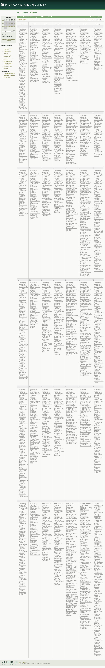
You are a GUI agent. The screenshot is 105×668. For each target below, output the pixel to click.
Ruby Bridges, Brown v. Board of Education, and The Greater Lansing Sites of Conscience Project (23, 58)
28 (12, 20)
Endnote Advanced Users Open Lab (58, 74)
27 (11, 20)
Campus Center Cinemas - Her (71, 442)
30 (4, 28)
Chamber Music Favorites (22, 439)
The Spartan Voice (84, 437)
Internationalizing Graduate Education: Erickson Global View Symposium (72, 318)
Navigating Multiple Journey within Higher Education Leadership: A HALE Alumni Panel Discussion (35, 440)
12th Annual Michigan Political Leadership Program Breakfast (84, 152)
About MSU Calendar (9, 73)
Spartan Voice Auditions (47, 331)
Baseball (97, 425)
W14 (3, 28)
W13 (3, 26)
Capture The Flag (98, 458)
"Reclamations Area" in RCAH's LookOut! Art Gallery (47, 541)
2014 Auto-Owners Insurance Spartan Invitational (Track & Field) (98, 556)
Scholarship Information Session (58, 85)
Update (9, 40)
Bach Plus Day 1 (71, 336)
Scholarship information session (58, 561)
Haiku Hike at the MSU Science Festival (98, 585)
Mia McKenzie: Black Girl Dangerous (59, 207)
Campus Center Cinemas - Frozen (71, 229)
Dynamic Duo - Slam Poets (98, 366)
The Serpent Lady (46, 340)
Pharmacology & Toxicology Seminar (59, 320)
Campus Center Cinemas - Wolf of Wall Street (71, 439)
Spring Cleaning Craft (59, 451)
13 (11, 23)
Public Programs (8, 63)
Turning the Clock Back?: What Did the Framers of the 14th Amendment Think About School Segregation (72, 213)
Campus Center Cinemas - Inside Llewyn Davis (72, 353)
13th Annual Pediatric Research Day (59, 316)
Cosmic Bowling (57, 92)
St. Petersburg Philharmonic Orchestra (34, 79)
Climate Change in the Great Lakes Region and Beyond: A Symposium (59, 550)
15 (14, 23)
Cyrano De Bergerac (22, 67)
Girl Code (97, 628)
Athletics (6, 53)
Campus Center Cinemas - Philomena (85, 598)
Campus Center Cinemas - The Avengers (22, 72)
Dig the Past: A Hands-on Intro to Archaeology (98, 321)
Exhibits (6, 59)
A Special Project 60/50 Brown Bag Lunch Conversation (35, 547)
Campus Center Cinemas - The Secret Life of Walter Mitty (71, 607)
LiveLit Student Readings (71, 333)
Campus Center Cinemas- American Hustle (85, 428)
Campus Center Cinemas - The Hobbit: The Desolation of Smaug (71, 347)
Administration (7, 51)
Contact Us (24, 662)
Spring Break (34, 157)
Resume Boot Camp (84, 553)
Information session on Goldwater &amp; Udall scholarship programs (46, 443)
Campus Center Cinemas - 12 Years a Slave (71, 224)
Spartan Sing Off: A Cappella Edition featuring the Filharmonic (72, 601)
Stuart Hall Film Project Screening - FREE (98, 246)
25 (8, 20)
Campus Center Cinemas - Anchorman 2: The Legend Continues (85, 242)
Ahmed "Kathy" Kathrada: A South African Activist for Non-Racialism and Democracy (23, 43)
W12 (3, 25)
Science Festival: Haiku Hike (97, 590)
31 (6, 28)
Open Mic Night (85, 247)
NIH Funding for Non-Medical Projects (71, 572)
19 (9, 25)
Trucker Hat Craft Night (58, 89)
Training (6, 68)
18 (8, 25)
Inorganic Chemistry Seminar (33, 66)
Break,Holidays (8, 55)
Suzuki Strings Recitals (71, 64)
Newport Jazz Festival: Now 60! (72, 434)
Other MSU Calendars (9, 75)
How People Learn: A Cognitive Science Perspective (84, 542)
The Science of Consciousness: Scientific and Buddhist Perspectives (71, 429)
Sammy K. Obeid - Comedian (85, 258)
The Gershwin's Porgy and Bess (46, 349)
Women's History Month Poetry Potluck (47, 450)
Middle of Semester (57, 61)
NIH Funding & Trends (71, 580)
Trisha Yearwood (72, 80)
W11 (3, 23)
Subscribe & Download (8, 39)
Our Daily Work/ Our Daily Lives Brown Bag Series (34, 72)
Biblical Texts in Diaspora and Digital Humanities (71, 585)
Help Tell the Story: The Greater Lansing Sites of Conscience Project (23, 549)
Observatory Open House (84, 617)
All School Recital (97, 434)
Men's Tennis (70, 329)
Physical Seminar (45, 73)
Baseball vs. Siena (98, 580)
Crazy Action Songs (58, 203)
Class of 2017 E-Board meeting (71, 551)
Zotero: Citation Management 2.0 (85, 202)
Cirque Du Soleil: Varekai (59, 580)
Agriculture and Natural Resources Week (23, 125)
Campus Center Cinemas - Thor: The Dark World (23, 105)
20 (11, 25)
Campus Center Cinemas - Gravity (22, 79)
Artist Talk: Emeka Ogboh (85, 588)
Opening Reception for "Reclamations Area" (47, 548)
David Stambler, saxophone (46, 81)
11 (8, 23)
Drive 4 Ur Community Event (34, 427)
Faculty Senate (44, 328)
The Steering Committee (46, 203)
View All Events (8, 48)
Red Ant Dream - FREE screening (47, 344)
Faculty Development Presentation (70, 150)
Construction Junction (70, 197)
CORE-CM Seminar (69, 56)
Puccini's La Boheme (84, 605)
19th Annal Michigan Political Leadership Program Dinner (71, 160)
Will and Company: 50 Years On (70, 77)
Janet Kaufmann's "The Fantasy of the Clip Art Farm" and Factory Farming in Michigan (59, 336)
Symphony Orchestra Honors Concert (85, 254)
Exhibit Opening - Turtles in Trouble (97, 430)
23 (4, 20)
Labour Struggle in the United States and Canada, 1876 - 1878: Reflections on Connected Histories (86, 566)
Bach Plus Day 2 (85, 348)
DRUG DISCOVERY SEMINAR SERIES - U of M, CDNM (85, 58)
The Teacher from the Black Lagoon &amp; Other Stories (23, 211)
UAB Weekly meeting (46, 77)
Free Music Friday (84, 416)
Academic (6, 49)
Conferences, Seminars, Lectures (9, 57)
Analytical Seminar (83, 223)
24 (6, 20)
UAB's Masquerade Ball (85, 363)
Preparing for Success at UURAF (58, 566)
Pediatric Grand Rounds (71, 534)
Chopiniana (84, 63)
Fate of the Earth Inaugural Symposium (71, 538)
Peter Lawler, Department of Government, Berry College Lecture (35, 451)
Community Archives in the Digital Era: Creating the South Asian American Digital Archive (47, 433)
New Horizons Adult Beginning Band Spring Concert (23, 323)
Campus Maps (7, 77)
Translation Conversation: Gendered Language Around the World (35, 215)
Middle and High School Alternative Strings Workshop (98, 214)
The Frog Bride (22, 541)
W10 (3, 22)
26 (9, 20)
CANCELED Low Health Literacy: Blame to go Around (58, 428)
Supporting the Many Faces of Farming (58, 436)
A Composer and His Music (59, 344)
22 (14, 25)
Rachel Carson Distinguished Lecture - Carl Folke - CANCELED (47, 67)
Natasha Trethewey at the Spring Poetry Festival (58, 575)
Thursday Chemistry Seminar (69, 60)
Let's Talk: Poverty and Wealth (84, 578)
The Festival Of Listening (71, 220)
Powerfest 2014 (22, 332)
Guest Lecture (47, 334)
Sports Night (84, 614)
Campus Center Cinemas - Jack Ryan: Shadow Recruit (71, 613)
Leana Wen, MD (34, 462)
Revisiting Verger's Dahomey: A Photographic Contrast (23, 31)
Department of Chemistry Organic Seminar (59, 80)
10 (6, 23)
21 (12, 25)
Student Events (8, 66)
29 (14, 26)
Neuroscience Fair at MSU (98, 219)
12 (9, 23)
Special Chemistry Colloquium (58, 556)
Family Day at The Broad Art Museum (98, 576)
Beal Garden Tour (70, 542)
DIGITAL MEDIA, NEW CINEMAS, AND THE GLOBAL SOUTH (72, 595)
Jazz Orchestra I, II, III (85, 250)
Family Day (98, 573)
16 (4, 25)
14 (12, 23)
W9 (3, 20)
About (20, 662)
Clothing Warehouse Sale (58, 423)
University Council (45, 61)
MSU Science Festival (46, 504)
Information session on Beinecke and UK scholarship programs (72, 422)
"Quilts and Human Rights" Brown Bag (85, 420)
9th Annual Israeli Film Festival (23, 428)
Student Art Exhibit (70, 342)
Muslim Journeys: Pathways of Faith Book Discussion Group (70, 70)
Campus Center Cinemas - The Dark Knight (22, 86)
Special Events (7, 65)
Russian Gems (33, 326)
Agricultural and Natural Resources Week (98, 39)
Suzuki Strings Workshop (97, 208)
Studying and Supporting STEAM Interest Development (58, 67)
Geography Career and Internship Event (85, 227)
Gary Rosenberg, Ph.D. (58, 325)
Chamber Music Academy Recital (22, 434)
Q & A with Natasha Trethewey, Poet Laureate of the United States (71, 566)
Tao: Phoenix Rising (23, 329)
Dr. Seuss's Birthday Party (23, 160)
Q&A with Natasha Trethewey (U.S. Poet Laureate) (71, 559)
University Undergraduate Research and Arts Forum (85, 549)
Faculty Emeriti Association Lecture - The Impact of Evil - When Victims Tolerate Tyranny (46, 320)
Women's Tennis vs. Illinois (97, 569)
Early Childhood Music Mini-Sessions (85, 359)
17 (6, 25)
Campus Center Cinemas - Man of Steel (23, 93)
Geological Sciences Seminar (84, 574)
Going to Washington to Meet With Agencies (71, 325)
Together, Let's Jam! (57, 156)
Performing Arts (8, 61)
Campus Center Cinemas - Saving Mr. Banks (85, 329)
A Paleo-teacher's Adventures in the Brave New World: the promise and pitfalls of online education (85, 210)
